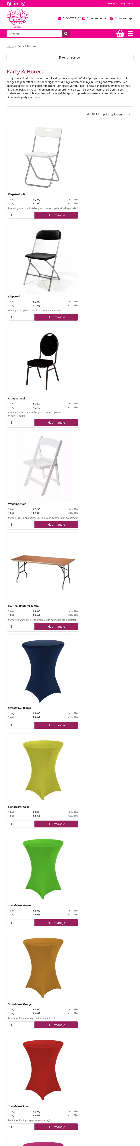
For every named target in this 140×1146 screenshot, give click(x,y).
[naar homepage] (17, 18)
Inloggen (112, 3)
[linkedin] (16, 3)
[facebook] (9, 3)
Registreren (126, 3)
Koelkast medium (62, 799)
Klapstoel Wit (16, 162)
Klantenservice (15, 1080)
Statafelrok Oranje (106, 322)
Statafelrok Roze (61, 400)
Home (10, 46)
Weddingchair (17, 241)
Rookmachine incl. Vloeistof (112, 720)
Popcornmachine (105, 877)
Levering (12, 1067)
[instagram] (23, 3)
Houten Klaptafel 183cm (110, 479)
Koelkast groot (60, 877)
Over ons (12, 1053)
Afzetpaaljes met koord (23, 799)
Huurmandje (31, 192)
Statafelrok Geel (18, 322)
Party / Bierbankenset (109, 560)
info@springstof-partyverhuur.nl (27, 1109)
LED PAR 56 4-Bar (105, 799)
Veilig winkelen (15, 1073)
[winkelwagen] (120, 33)
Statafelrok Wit (104, 400)
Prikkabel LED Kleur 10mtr (68, 639)
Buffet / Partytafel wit (22, 560)
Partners (12, 1060)
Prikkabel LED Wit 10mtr (110, 639)
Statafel (56, 479)
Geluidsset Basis (18, 877)
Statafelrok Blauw (106, 241)
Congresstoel (103, 162)
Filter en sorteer (70, 57)
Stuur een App (121, 18)
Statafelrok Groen (62, 322)
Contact (11, 1087)
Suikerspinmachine (20, 955)
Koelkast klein (17, 720)
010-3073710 (68, 18)
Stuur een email (94, 18)
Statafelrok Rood (19, 400)
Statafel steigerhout (21, 639)
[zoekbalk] (34, 33)
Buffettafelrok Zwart (64, 560)
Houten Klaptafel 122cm (66, 241)
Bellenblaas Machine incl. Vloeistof (67, 722)
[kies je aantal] (13, 192)
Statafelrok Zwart (19, 479)
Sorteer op (93, 114)
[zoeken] (66, 33)
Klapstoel (57, 162)
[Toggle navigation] (130, 34)
